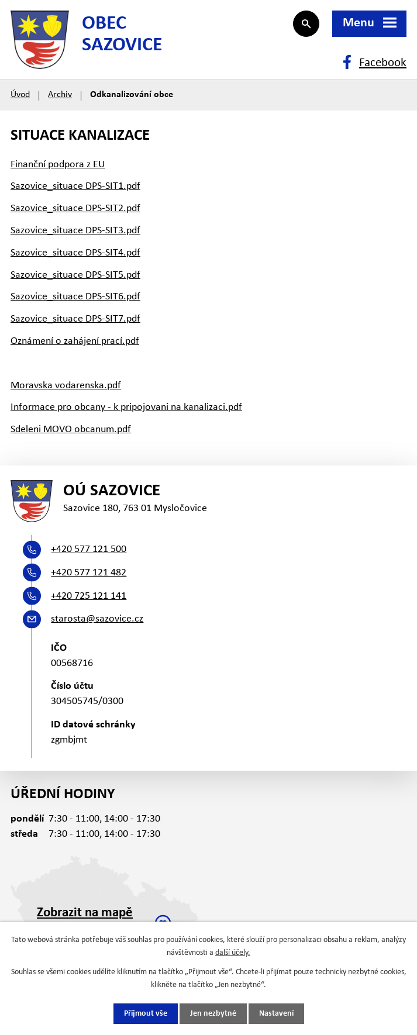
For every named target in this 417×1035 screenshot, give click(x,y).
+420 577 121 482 (88, 572)
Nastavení (276, 1013)
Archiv (60, 94)
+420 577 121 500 (88, 549)
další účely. (232, 952)
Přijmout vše (145, 1013)
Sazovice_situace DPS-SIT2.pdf (75, 208)
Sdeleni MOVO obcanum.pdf (71, 429)
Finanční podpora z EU (58, 164)
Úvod (20, 94)
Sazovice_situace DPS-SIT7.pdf (75, 319)
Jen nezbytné (213, 1013)
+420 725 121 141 (88, 596)
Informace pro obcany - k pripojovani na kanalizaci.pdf (126, 407)
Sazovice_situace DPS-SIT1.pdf (75, 186)
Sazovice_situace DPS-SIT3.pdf (75, 230)
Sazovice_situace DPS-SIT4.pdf (75, 252)
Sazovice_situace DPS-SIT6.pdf (75, 296)
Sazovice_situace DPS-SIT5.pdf (75, 275)
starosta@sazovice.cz (97, 619)
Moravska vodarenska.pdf (66, 385)
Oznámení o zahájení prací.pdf (75, 341)
